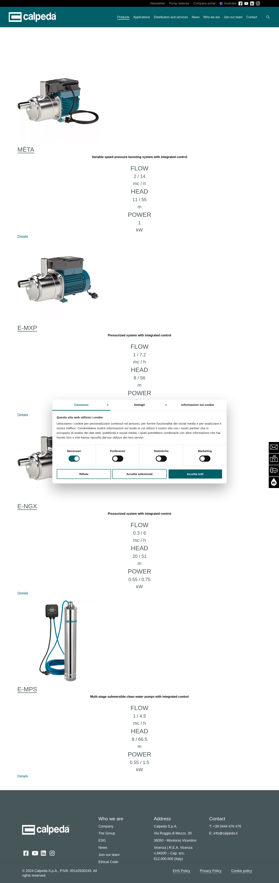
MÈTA (25, 149)
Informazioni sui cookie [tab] (197, 404)
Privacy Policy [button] (211, 871)
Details (22, 236)
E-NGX (27, 506)
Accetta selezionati (139, 474)
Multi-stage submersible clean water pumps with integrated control (139, 696)
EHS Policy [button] (181, 871)
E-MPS (27, 689)
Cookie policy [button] (241, 871)
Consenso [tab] (81, 404)
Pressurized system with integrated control (139, 335)
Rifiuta (83, 474)
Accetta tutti (195, 474)
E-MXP (27, 327)
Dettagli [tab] (139, 404)
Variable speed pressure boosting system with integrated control (139, 157)
